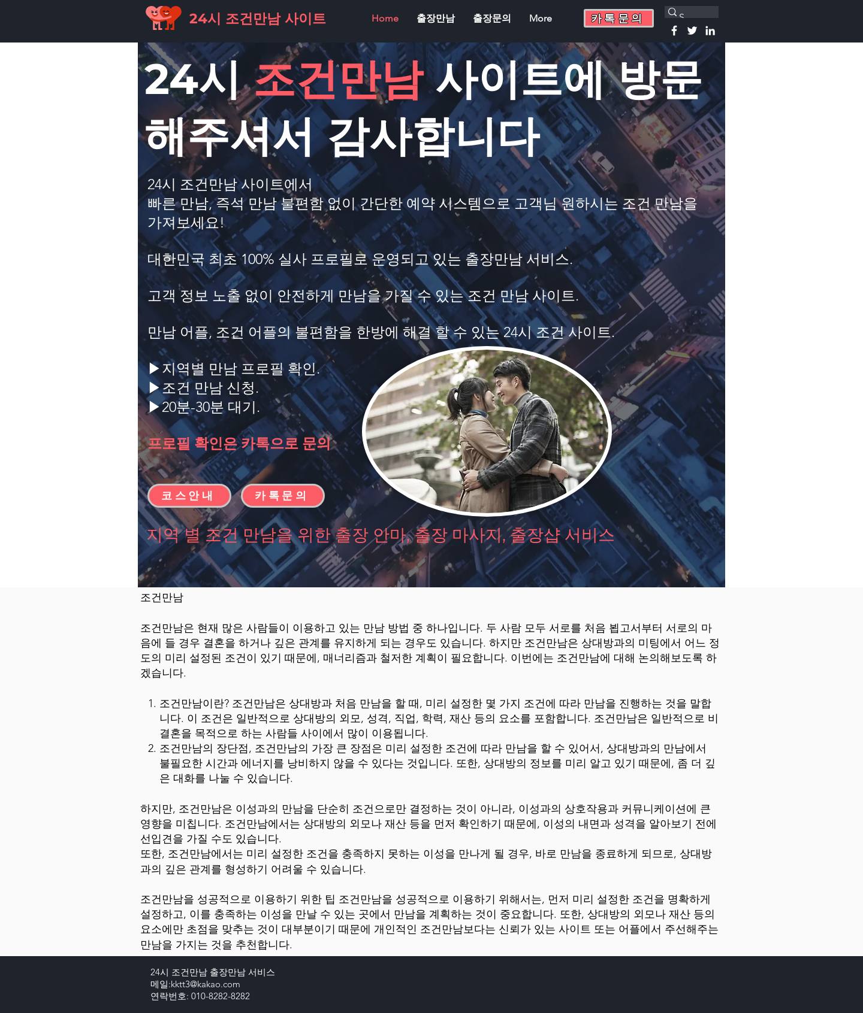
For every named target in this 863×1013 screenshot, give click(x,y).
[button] (619, 18)
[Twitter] (692, 30)
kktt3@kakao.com (205, 984)
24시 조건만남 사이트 (257, 18)
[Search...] (686, 17)
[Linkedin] (710, 30)
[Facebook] (674, 30)
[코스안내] (189, 496)
